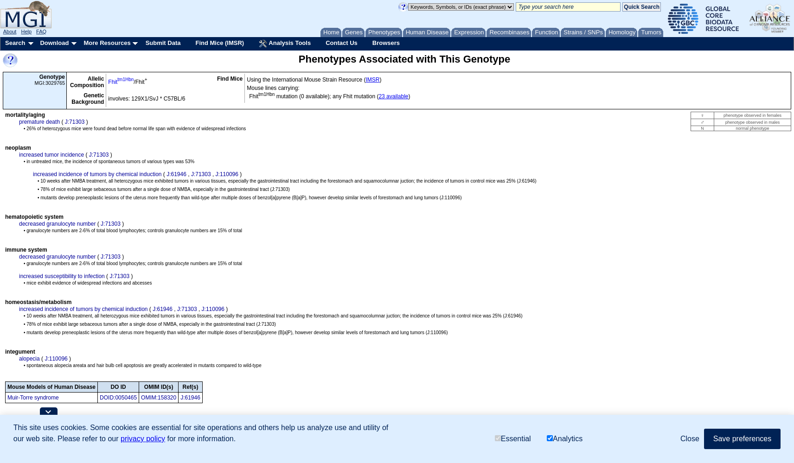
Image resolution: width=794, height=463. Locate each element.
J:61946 (176, 174)
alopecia (29, 358)
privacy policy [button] (143, 439)
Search (15, 42)
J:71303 (75, 122)
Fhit (121, 82)
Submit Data (163, 42)
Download (54, 42)
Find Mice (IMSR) (219, 42)
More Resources (106, 42)
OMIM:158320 (158, 397)
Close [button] (689, 439)
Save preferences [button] (742, 439)
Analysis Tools (285, 43)
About (10, 31)
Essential (513, 439)
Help (26, 31)
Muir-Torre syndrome (33, 397)
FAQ (41, 31)
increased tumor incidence (51, 155)
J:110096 (227, 174)
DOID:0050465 (118, 397)
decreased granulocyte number (57, 224)
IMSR (372, 79)
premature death (39, 122)
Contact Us (342, 42)
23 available (393, 96)
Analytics (565, 439)
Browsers (386, 42)
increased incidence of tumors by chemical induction (97, 174)
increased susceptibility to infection (62, 276)
